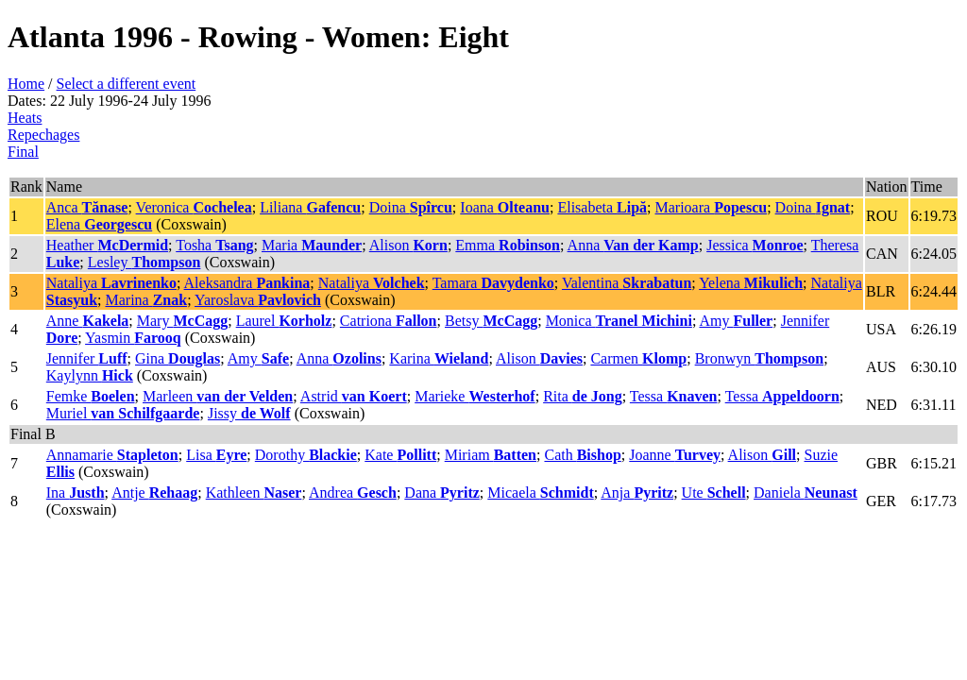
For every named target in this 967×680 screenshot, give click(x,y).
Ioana (505, 207)
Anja (637, 492)
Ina (75, 492)
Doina (410, 207)
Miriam (490, 455)
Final (23, 152)
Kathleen (254, 492)
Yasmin (133, 338)
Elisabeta (602, 207)
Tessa (674, 396)
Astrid (353, 396)
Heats (25, 118)
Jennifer (86, 358)
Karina (438, 358)
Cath (582, 455)
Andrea (353, 492)
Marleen (218, 396)
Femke (90, 396)
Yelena (751, 283)
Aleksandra (247, 283)
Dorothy (306, 455)
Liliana (310, 207)
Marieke (475, 396)
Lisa (216, 455)
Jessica (754, 245)
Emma (507, 245)
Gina (177, 358)
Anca (87, 207)
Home (26, 84)
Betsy (491, 321)
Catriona (388, 321)
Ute (714, 492)
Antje (154, 492)
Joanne (675, 455)
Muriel (123, 413)
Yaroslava (258, 300)
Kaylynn (89, 375)
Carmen (638, 358)
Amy (735, 321)
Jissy (249, 413)
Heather (107, 245)
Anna (633, 245)
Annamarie (112, 455)
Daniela (805, 492)
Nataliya (111, 283)
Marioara (711, 207)
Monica (619, 321)
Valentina (626, 283)
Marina (146, 300)
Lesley (144, 262)
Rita (582, 396)
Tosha (214, 245)
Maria (312, 245)
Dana (442, 492)
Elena (99, 224)
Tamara (493, 283)
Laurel (284, 321)
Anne (87, 321)
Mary (182, 321)
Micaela (540, 492)
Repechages (43, 135)
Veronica (194, 207)
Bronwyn (759, 358)
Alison (408, 245)
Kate (400, 455)
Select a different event (126, 84)
